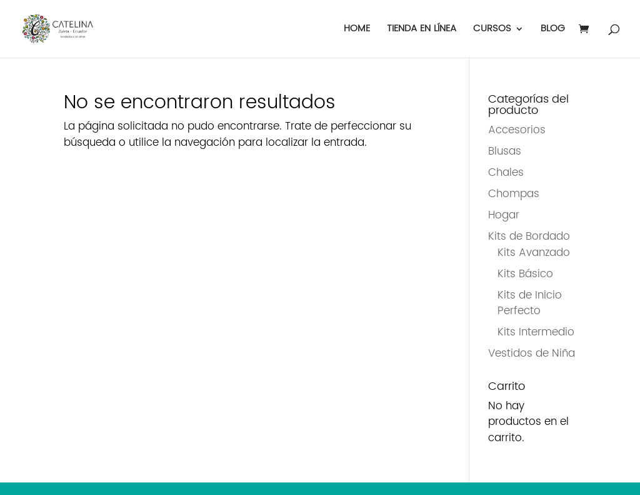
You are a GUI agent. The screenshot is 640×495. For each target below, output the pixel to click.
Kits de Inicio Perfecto (530, 303)
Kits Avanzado (534, 253)
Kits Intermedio (536, 332)
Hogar (503, 215)
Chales (506, 172)
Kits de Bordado (529, 236)
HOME (357, 30)
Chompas (513, 194)
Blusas (504, 151)
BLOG (553, 30)
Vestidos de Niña (531, 353)
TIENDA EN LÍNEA (421, 30)
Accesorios (517, 130)
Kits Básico (525, 274)
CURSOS (492, 30)
